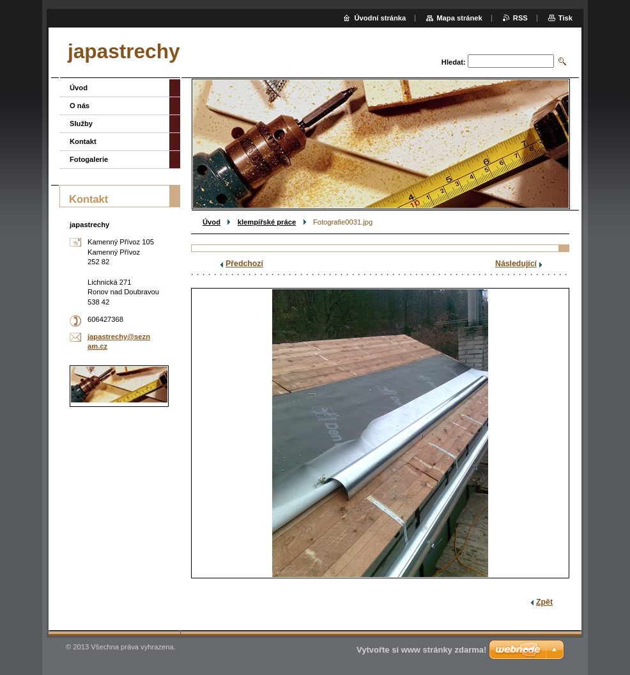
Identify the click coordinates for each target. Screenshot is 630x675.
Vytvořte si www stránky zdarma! (421, 650)
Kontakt (83, 141)
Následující (516, 263)
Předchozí (244, 263)
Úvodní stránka (380, 18)
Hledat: (454, 62)
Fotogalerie (89, 159)
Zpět (544, 602)
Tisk (565, 18)
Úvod (211, 222)
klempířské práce (267, 222)
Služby (81, 123)
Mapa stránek (459, 18)
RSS (520, 18)
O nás (79, 105)
